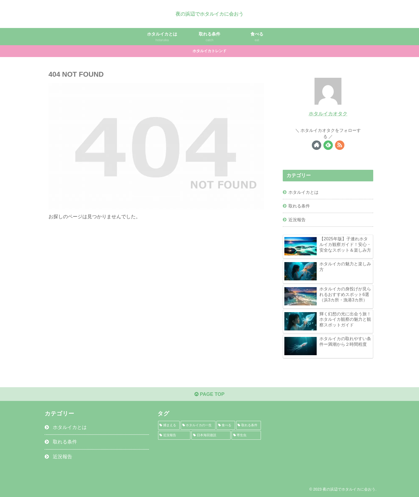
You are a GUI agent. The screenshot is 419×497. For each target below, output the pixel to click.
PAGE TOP (209, 394)
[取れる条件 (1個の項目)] (248, 425)
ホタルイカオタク (328, 114)
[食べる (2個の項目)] (226, 425)
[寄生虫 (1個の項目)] (246, 435)
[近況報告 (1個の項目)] (174, 435)
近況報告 (297, 219)
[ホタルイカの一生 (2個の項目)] (198, 425)
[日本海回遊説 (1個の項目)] (211, 435)
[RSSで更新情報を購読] (339, 145)
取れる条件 (299, 205)
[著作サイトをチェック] (316, 145)
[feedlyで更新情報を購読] (328, 145)
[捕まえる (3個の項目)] (169, 425)
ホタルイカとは (303, 192)
